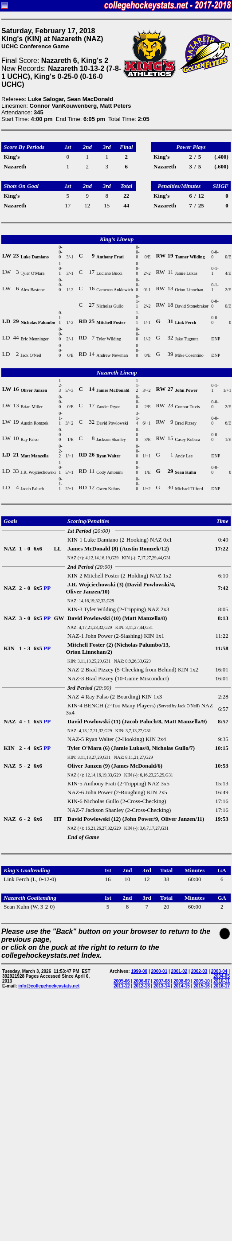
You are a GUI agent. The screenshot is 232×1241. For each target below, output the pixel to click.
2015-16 (201, 985)
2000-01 (159, 971)
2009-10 (201, 981)
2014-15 (181, 985)
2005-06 (122, 981)
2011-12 (122, 985)
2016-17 (221, 985)
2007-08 (161, 981)
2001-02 (179, 971)
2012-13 (142, 985)
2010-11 (221, 981)
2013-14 (161, 985)
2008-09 (181, 981)
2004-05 (221, 976)
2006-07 (142, 981)
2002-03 (199, 971)
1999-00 (139, 971)
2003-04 (219, 971)
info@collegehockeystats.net (48, 985)
